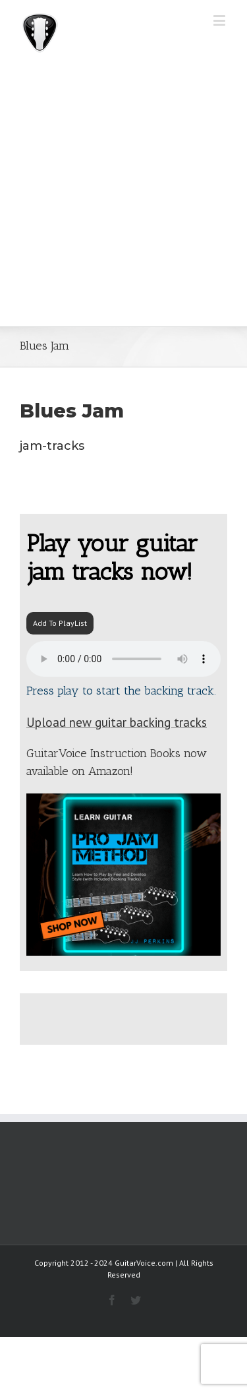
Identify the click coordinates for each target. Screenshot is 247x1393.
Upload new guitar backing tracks (116, 722)
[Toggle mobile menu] (220, 20)
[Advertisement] (123, 196)
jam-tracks (52, 446)
